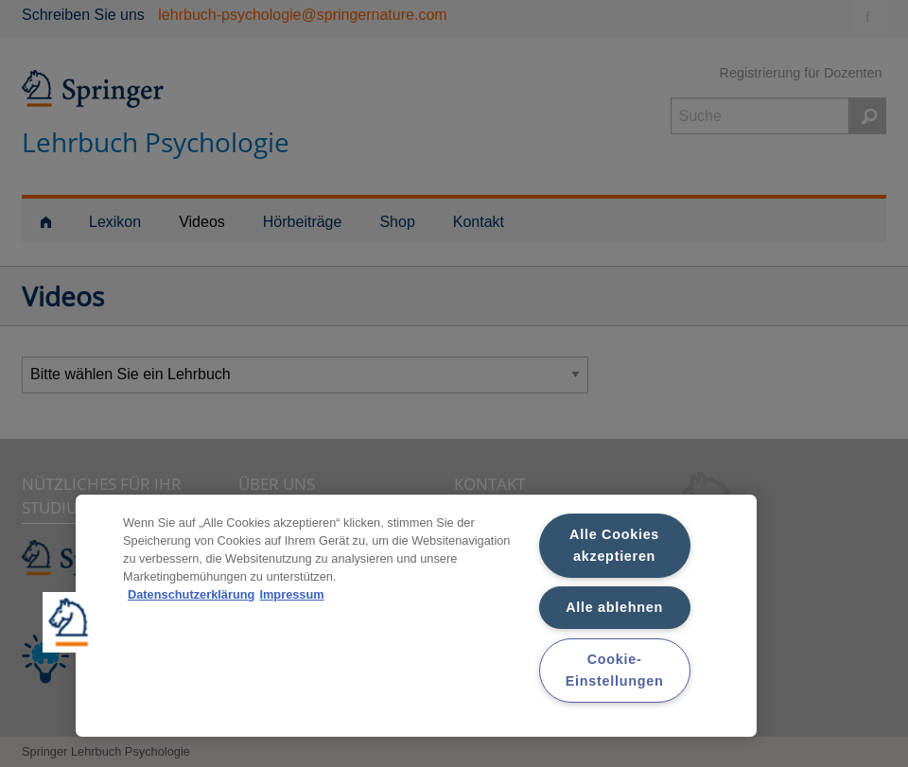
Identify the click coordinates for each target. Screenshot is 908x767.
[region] (416, 616)
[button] (73, 622)
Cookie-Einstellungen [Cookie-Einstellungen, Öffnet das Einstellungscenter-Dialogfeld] (615, 670)
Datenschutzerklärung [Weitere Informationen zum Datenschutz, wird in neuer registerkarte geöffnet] (191, 594)
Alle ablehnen (614, 607)
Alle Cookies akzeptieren (614, 545)
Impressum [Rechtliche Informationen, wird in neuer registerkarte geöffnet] (291, 594)
